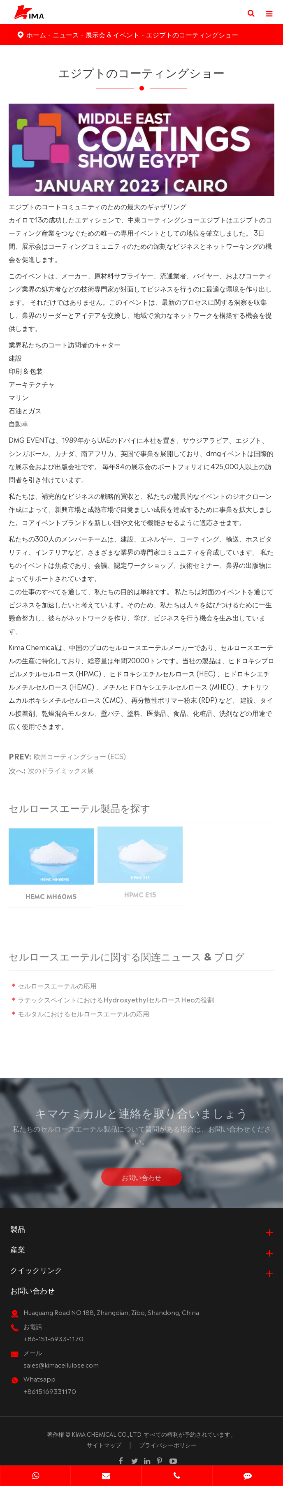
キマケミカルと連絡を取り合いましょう (141, 1114)
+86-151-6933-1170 (53, 1338)
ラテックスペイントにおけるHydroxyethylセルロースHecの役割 (118, 999)
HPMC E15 (140, 891)
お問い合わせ (141, 1179)
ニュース (66, 34)
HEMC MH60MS (51, 893)
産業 (17, 1248)
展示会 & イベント (112, 34)
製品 (17, 1228)
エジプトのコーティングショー (192, 34)
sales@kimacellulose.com (61, 1364)
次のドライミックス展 (61, 767)
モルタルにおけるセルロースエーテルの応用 (85, 1013)
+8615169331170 (49, 1391)
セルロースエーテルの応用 (59, 985)
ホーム (36, 34)
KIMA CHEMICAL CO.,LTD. (107, 1434)
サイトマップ (104, 1444)
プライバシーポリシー (168, 1444)
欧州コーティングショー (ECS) (80, 753)
